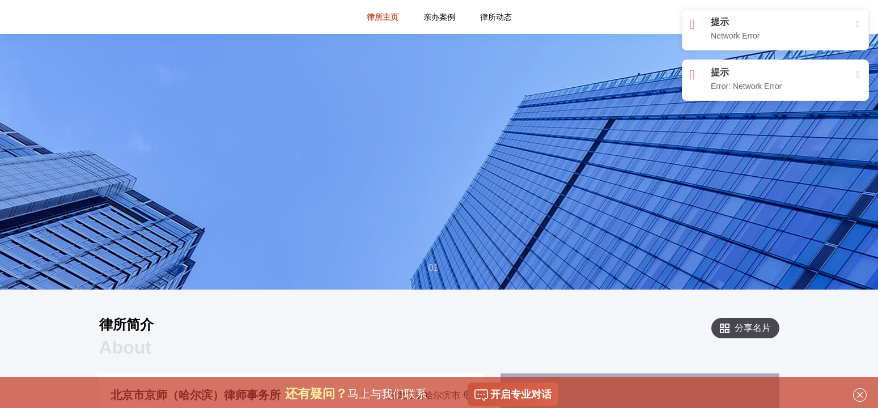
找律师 (155, 9)
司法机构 (258, 9)
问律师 (190, 9)
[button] (434, 268)
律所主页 (382, 41)
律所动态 (496, 41)
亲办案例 (439, 41)
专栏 (222, 9)
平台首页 (115, 9)
